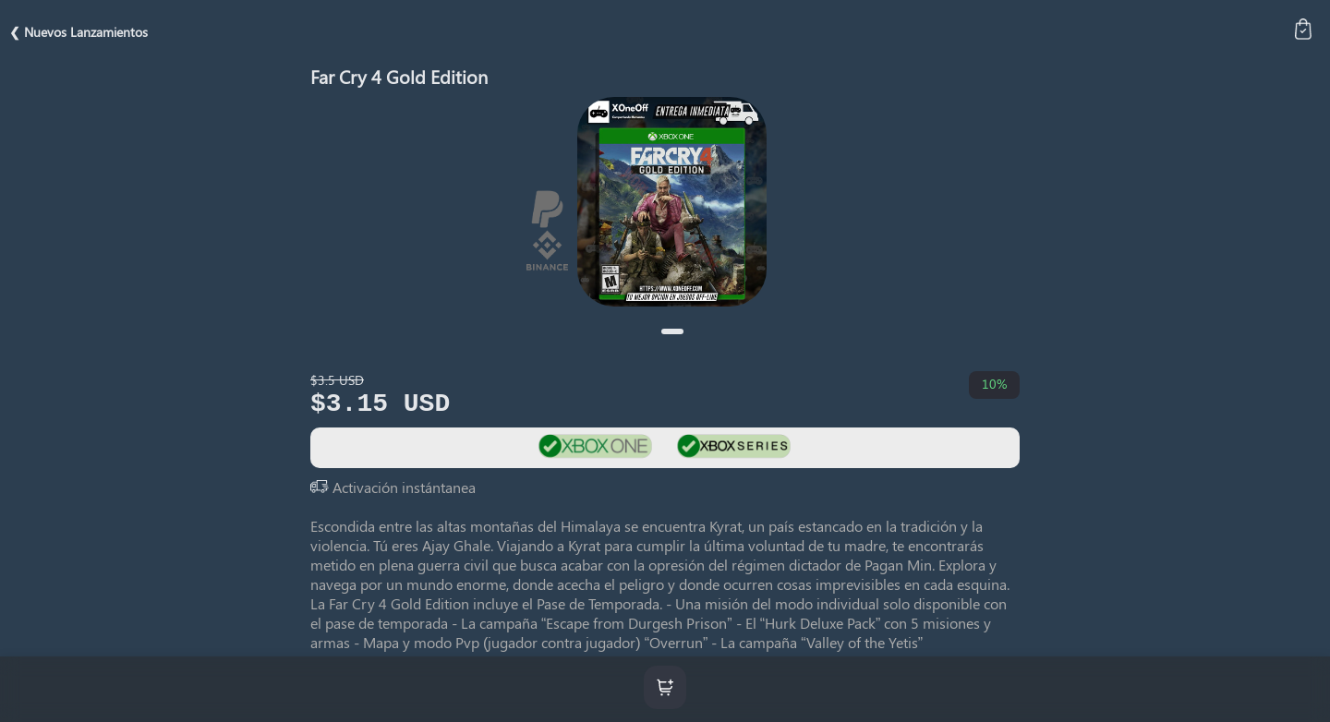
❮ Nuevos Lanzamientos (78, 32)
